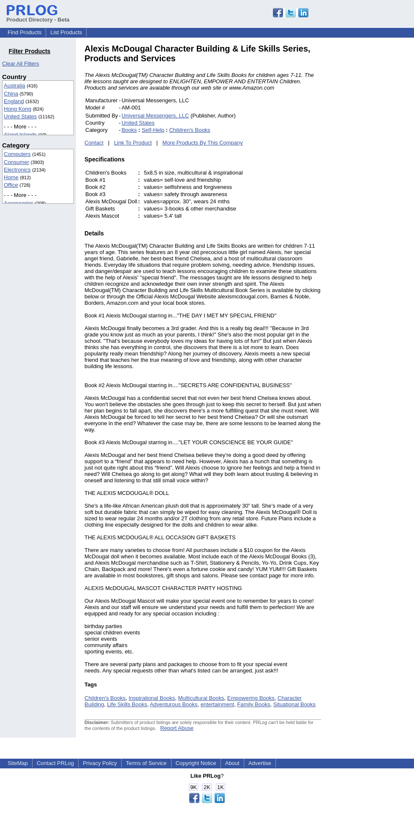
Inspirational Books (151, 698)
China (11, 93)
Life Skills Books (127, 704)
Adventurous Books (174, 704)
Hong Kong (17, 109)
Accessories (18, 203)
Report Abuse (176, 728)
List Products (66, 32)
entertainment (217, 704)
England (14, 101)
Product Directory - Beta (38, 16)
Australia (14, 85)
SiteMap (18, 763)
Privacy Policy (100, 763)
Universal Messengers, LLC (155, 115)
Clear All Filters (20, 63)
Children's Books (189, 130)
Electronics (17, 170)
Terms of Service (146, 763)
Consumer (16, 162)
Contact (94, 142)
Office (11, 185)
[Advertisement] (378, 171)
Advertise (259, 763)
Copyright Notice (196, 763)
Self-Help (153, 130)
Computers (17, 154)
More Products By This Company (202, 142)
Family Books (253, 704)
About (232, 763)
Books (129, 130)
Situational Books (294, 704)
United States (20, 116)
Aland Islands (20, 134)
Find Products (24, 32)
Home (11, 177)
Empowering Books (251, 698)
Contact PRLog (55, 763)
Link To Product (133, 142)
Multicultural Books (201, 698)
